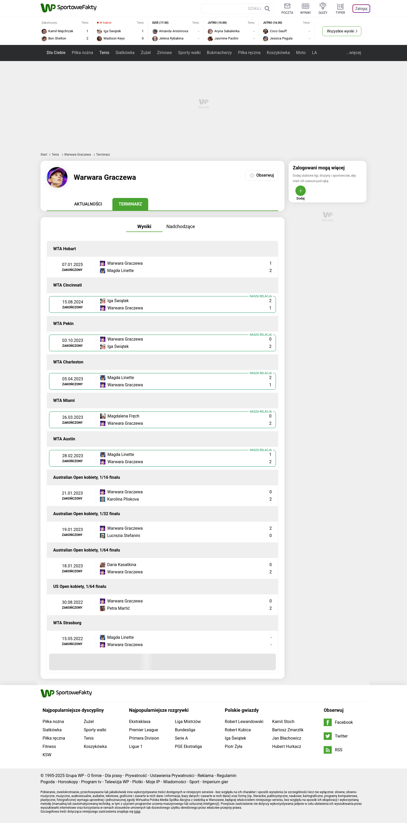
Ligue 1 (136, 746)
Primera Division (144, 738)
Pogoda (47, 781)
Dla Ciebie (56, 52)
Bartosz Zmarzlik (287, 729)
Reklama (206, 775)
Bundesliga (185, 729)
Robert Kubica (238, 729)
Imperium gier (215, 781)
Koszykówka (278, 52)
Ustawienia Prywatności (172, 775)
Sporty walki (189, 52)
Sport (194, 781)
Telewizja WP (117, 781)
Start (43, 154)
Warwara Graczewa (78, 154)
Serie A (181, 738)
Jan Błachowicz (286, 738)
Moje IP (153, 781)
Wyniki (144, 226)
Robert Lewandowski (244, 721)
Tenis (104, 52)
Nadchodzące (180, 226)
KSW (47, 754)
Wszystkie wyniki (340, 31)
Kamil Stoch (283, 721)
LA (314, 52)
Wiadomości (174, 781)
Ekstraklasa (139, 721)
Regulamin (226, 775)
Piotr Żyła (233, 746)
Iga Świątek (235, 738)
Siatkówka (125, 52)
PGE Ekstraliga (188, 746)
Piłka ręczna (249, 52)
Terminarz (130, 204)
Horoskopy (68, 781)
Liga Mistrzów (188, 721)
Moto (301, 52)
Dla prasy (113, 775)
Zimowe (164, 52)
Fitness (49, 746)
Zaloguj (361, 8)
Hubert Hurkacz (286, 746)
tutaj (137, 811)
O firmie (94, 775)
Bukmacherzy (219, 52)
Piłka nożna (82, 52)
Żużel (146, 52)
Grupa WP (75, 775)
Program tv (91, 781)
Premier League (143, 729)
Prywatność (136, 775)
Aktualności (88, 204)
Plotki (137, 781)
